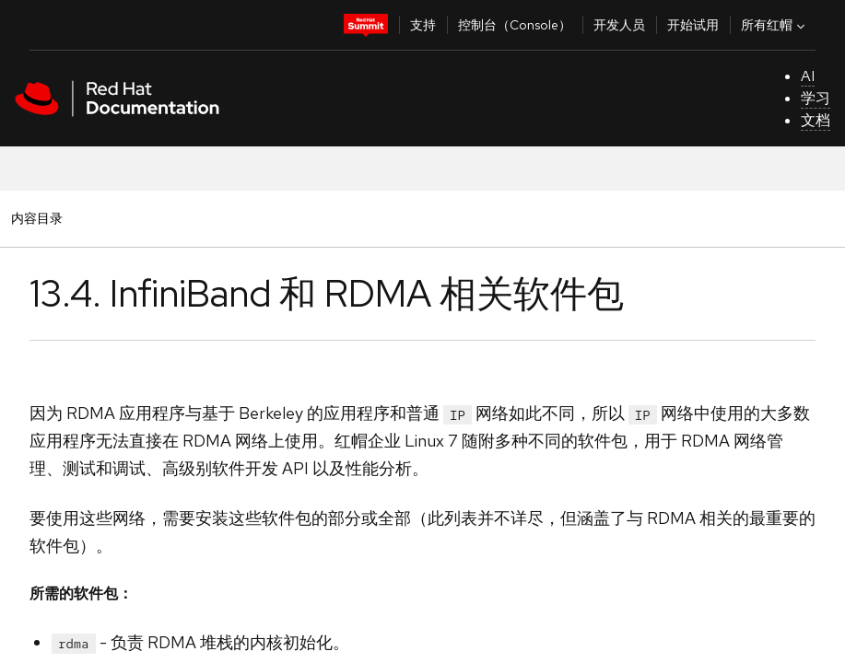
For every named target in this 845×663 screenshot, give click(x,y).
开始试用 (693, 25)
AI (808, 76)
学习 (815, 98)
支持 (423, 25)
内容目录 (36, 218)
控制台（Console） (514, 25)
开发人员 (619, 25)
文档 (815, 120)
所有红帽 (775, 25)
